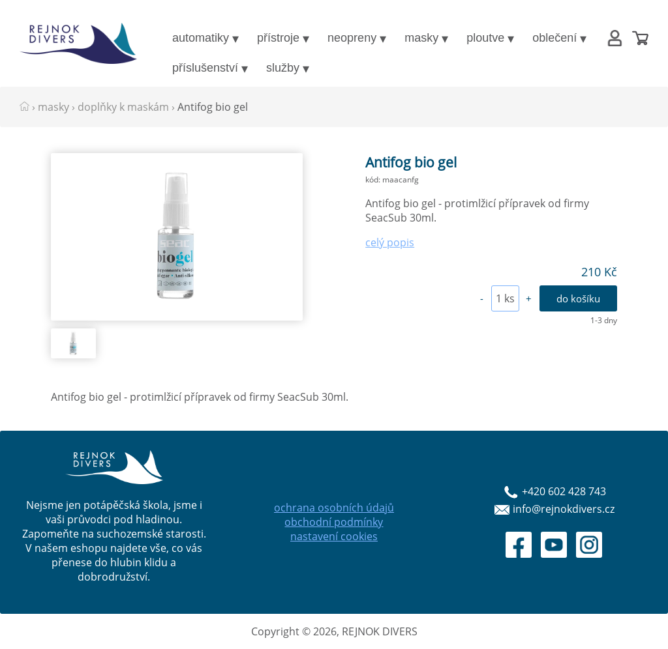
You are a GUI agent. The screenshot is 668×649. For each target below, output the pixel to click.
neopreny (351, 37)
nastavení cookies (334, 536)
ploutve (485, 37)
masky (421, 37)
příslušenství (205, 67)
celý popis (389, 242)
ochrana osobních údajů (334, 507)
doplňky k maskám (123, 107)
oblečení (554, 37)
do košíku (578, 298)
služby (282, 67)
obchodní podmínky (333, 522)
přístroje (278, 37)
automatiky (200, 37)
